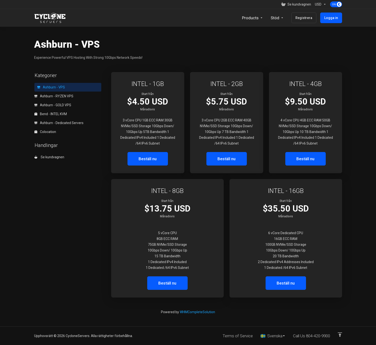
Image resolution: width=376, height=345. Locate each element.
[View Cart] (296, 4)
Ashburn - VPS (51, 87)
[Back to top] (340, 335)
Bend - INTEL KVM (50, 114)
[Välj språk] (273, 336)
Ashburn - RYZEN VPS (53, 96)
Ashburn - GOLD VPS (52, 105)
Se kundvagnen (49, 157)
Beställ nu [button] (148, 158)
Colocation (45, 132)
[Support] (277, 18)
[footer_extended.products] (252, 18)
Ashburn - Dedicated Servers (58, 123)
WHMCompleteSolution (197, 312)
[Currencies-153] (320, 4)
